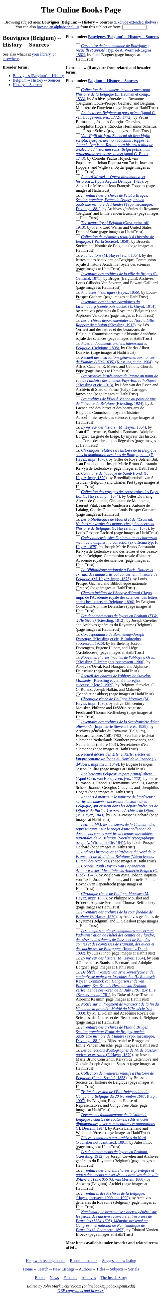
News (54, 1277)
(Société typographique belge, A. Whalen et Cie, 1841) (115, 833)
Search (42, 1269)
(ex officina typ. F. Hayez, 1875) (117, 542)
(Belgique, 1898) (112, 345)
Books (40, 1277)
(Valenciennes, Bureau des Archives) (116, 856)
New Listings (63, 1269)
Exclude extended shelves (135, 22)
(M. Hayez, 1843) (117, 806)
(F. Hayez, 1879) (117, 1052)
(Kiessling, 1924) (116, 401)
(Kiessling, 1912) (117, 618)
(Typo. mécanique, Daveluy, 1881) (115, 1034)
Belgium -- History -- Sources (36, 80)
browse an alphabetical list (58, 27)
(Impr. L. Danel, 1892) (115, 941)
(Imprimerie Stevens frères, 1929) (117, 724)
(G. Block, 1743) (117, 870)
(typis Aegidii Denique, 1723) (110, 179)
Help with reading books (45, 1260)
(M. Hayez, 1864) (113, 427)
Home (28, 1269)
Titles (100, 1269)
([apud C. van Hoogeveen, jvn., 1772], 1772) (116, 115)
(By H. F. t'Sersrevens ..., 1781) (116, 983)
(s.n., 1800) (117, 1008)
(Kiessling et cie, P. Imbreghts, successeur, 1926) (110, 638)
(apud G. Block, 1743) (114, 147)
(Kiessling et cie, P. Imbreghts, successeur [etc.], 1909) (114, 680)
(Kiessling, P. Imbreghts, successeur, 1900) (116, 659)
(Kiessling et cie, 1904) (115, 359)
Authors (85, 1269)
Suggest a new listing (119, 1260)
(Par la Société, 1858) (115, 1075)
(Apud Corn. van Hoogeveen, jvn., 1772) (116, 776)
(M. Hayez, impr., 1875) (116, 574)
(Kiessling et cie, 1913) (117, 380)
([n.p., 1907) (116, 1096)
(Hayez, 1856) (110, 292)
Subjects (116, 1269)
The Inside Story (114, 1277)
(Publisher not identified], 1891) (111, 1140)
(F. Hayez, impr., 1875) (115, 523)
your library (41, 54)
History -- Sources (27, 85)
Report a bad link (84, 1260)
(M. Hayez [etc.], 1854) (110, 255)
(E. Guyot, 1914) (115, 304)
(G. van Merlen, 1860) (117, 1174)
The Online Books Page (81, 9)
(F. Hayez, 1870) (114, 914)
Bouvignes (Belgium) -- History (38, 76)
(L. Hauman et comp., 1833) (113, 94)
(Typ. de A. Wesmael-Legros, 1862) (114, 50)
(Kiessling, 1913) (115, 322)
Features (70, 1277)
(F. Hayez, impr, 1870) (116, 454)
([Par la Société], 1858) (115, 239)
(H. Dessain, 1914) (115, 1121)
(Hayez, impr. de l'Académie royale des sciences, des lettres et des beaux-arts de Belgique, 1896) (117, 597)
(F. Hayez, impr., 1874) (117, 494)
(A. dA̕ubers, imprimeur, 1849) (116, 759)
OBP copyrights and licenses (80, 1290)
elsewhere (11, 59)
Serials (133, 1269)
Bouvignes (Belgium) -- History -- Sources (123, 37)
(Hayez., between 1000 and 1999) (110, 1195)
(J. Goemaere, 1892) (116, 1221)
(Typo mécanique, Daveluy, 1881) (114, 202)
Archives (88, 1277)
